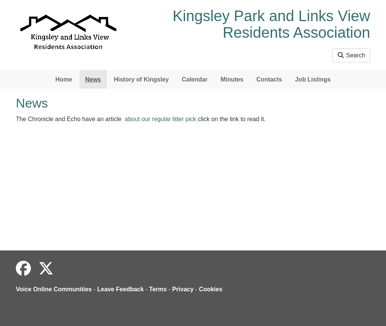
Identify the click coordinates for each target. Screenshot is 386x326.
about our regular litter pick (160, 119)
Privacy (183, 289)
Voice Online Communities (54, 289)
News (93, 79)
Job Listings (313, 79)
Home (63, 79)
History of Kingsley (141, 79)
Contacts (269, 79)
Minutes (232, 79)
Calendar (194, 79)
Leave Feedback (120, 289)
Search (351, 55)
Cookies (210, 289)
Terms (158, 289)
